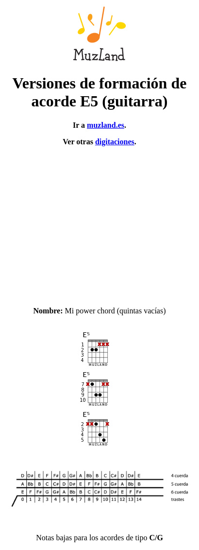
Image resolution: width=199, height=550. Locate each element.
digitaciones (114, 142)
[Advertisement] (99, 222)
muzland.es (105, 125)
